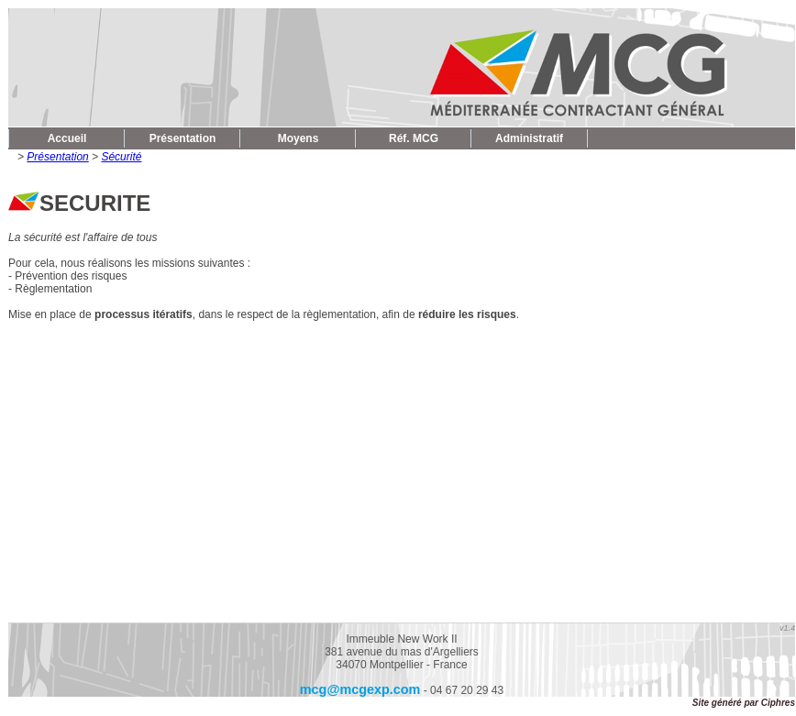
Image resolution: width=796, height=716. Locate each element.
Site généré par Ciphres (743, 703)
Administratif (529, 138)
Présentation (182, 138)
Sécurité (121, 156)
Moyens (298, 138)
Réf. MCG (413, 138)
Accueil (67, 138)
